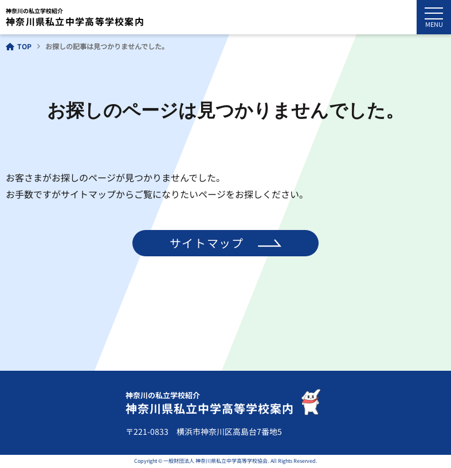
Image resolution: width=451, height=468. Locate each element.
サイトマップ (207, 243)
